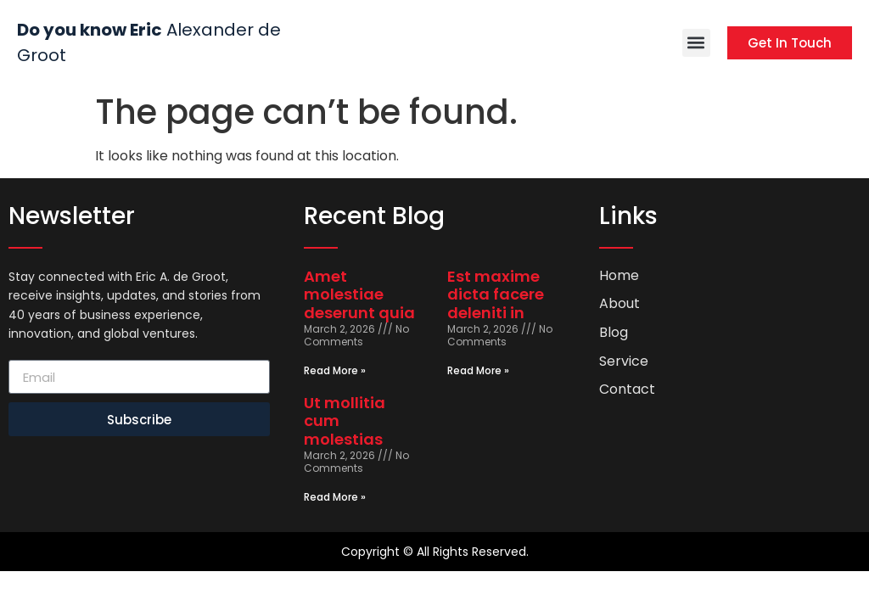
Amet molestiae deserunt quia (359, 294)
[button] (696, 43)
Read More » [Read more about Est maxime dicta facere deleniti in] (478, 370)
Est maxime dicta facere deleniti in (495, 294)
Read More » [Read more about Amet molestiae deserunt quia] (335, 370)
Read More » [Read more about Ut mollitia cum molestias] (335, 497)
